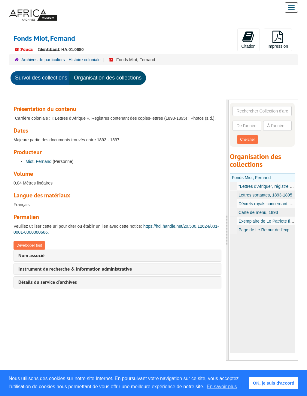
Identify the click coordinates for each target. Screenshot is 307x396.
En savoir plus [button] (222, 386)
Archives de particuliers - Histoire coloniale (61, 59)
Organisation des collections (107, 78)
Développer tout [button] (29, 245)
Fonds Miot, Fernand (251, 177)
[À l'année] (277, 126)
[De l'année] (247, 126)
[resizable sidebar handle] (227, 230)
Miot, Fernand (38, 161)
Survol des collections (41, 78)
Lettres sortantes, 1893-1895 (265, 195)
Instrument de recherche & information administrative (75, 269)
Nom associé (31, 255)
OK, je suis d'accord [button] (273, 383)
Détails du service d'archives (47, 282)
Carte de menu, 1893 (258, 212)
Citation (248, 40)
